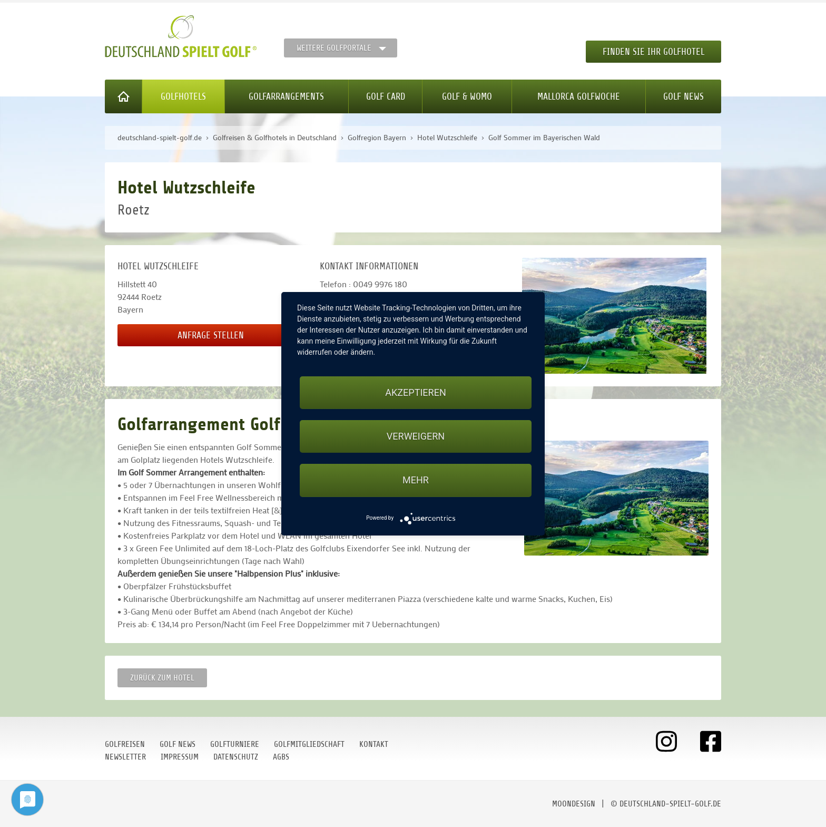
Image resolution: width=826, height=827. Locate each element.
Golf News (683, 96)
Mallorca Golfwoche (578, 96)
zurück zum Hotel (162, 678)
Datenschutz (235, 757)
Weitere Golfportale (334, 48)
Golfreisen (125, 744)
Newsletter (125, 757)
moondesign (573, 804)
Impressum (180, 757)
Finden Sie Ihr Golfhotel (653, 51)
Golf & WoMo (467, 96)
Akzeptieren (415, 392)
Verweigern (416, 436)
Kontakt (373, 744)
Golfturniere (234, 744)
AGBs (281, 757)
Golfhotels (183, 96)
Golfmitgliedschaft (309, 744)
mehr (415, 479)
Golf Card (385, 96)
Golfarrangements (286, 96)
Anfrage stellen (211, 335)
